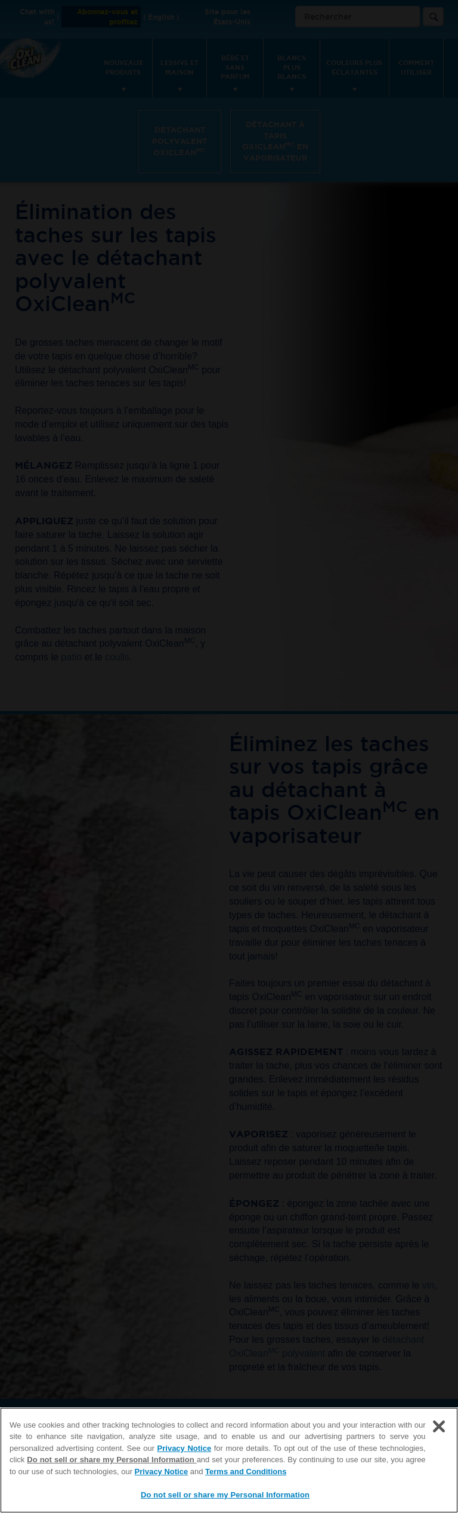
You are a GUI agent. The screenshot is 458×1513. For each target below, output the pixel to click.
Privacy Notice (184, 1448)
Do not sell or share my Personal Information (111, 1459)
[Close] (439, 1426)
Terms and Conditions (245, 1471)
